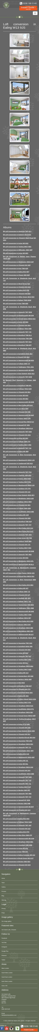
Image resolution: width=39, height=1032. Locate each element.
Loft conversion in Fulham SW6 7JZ (17, 592)
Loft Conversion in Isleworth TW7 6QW (18, 377)
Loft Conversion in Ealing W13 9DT (17, 272)
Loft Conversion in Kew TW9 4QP (16, 268)
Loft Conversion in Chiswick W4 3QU (18, 287)
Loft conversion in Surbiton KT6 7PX (18, 488)
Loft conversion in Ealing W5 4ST (16, 588)
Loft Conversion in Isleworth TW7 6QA (18, 342)
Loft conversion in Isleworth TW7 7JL (18, 747)
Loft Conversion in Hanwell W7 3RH (17, 425)
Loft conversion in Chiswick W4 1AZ (17, 492)
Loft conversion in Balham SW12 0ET (18, 618)
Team (3, 882)
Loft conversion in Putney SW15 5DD (18, 479)
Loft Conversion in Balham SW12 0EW (18, 502)
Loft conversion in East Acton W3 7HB (18, 538)
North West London (7, 981)
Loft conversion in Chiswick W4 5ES (17, 505)
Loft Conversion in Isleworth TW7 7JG (18, 332)
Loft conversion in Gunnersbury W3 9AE (19, 676)
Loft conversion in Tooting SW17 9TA (18, 702)
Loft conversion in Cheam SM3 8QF (17, 275)
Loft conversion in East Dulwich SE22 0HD (20, 731)
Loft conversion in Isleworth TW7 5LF (18, 656)
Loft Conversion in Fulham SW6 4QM (18, 508)
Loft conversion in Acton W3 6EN (16, 322)
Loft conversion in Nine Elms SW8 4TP (18, 835)
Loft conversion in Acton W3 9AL (16, 764)
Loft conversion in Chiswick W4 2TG (17, 689)
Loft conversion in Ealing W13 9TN (17, 832)
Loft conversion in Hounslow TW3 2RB (18, 338)
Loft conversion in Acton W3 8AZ (16, 653)
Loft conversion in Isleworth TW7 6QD (18, 777)
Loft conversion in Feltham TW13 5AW (18, 822)
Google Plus (5, 951)
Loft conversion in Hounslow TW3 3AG (18, 643)
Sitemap (4, 900)
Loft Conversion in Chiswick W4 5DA (18, 325)
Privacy (4, 908)
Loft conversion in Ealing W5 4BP (17, 451)
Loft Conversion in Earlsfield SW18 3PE (18, 646)
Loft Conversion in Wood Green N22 (17, 284)
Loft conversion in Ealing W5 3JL (16, 761)
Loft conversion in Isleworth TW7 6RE (18, 793)
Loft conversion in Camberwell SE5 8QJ (19, 463)
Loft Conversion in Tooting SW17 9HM (18, 615)
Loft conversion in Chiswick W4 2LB (17, 829)
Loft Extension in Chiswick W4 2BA (17, 357)
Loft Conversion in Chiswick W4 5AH (18, 294)
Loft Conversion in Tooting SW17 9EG (18, 247)
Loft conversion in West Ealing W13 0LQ (19, 531)
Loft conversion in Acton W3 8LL (16, 663)
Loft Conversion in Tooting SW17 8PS (18, 660)
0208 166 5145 (6, 1009)
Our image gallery (6, 921)
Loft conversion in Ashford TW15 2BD (18, 541)
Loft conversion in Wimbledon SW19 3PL (19, 561)
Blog (3, 895)
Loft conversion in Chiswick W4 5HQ (18, 650)
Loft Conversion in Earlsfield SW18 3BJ (18, 354)
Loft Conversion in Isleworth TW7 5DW (18, 312)
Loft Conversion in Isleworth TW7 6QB (18, 432)
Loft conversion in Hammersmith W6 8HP (19, 415)
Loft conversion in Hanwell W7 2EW (17, 800)
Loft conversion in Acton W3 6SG (16, 558)
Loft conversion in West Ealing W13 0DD (19, 621)
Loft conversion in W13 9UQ (15, 683)
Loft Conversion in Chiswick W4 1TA (17, 545)
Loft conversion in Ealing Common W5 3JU (20, 855)
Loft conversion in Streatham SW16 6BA (19, 842)
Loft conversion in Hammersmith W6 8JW (19, 838)
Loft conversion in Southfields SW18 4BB (19, 774)
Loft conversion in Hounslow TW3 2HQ (18, 741)
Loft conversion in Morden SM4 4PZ (17, 790)
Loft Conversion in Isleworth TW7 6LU (18, 231)
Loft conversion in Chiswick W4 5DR (18, 518)
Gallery (4, 887)
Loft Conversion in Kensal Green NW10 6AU (20, 319)
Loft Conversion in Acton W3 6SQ (16, 243)
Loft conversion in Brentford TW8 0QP (18, 521)
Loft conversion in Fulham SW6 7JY (17, 364)
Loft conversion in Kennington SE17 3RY (19, 751)
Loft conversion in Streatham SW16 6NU (19, 666)
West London (5, 968)
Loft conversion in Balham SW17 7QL (18, 601)
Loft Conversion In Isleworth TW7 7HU (18, 472)
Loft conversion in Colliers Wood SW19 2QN (20, 699)
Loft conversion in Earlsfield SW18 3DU (19, 692)
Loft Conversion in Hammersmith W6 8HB (19, 402)
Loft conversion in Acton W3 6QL (16, 848)
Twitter (3, 960)
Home (3, 878)
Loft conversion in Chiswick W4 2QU (18, 435)
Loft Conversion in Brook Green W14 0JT (19, 858)
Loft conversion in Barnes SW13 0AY (18, 624)
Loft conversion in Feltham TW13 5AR (18, 389)
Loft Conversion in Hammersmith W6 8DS (19, 360)
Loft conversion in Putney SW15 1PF (18, 418)
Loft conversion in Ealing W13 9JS (17, 754)
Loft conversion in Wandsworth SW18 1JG (20, 460)
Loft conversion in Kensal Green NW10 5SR (20, 716)
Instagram (4, 947)
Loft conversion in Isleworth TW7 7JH (18, 448)
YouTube (4, 942)
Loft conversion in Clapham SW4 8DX (18, 475)
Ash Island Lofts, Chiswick (9, 930)
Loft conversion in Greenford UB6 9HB (18, 845)
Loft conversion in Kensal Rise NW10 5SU (19, 576)
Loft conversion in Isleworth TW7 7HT (18, 525)
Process (4, 891)
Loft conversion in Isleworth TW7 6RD (18, 554)
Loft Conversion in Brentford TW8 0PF (18, 345)
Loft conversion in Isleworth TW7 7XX (18, 780)
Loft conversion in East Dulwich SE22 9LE (19, 373)
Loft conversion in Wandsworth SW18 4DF (20, 757)
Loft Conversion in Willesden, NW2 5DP (18, 250)
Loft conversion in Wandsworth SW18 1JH (20, 485)
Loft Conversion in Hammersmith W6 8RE (19, 370)
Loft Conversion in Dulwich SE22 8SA (18, 235)
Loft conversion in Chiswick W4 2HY (17, 770)
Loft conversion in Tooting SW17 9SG (18, 548)
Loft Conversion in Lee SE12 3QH (16, 409)
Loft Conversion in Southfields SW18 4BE (19, 512)
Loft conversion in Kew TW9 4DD (16, 303)
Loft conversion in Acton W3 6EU (16, 399)
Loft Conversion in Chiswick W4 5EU (17, 392)
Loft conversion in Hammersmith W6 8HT (19, 807)
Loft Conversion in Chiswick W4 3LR (17, 810)
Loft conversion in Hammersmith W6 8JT (19, 634)
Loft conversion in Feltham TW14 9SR (18, 329)
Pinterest (4, 955)
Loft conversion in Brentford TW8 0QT (18, 686)
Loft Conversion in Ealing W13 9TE (17, 290)
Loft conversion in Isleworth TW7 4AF (18, 825)
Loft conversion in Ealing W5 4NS (17, 696)
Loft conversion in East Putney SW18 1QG (20, 573)
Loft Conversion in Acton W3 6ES (16, 253)
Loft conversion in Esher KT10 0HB (17, 724)
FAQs (3, 913)
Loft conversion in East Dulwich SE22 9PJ (19, 495)
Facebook (4, 938)
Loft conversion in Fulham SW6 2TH (17, 441)
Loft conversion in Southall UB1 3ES (18, 598)
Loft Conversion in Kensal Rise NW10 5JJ (19, 422)
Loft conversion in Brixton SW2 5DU (17, 861)
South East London (7, 977)
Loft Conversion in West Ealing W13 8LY (19, 405)
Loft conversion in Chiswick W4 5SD (17, 728)
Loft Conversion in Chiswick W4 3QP (18, 265)
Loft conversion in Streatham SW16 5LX (19, 428)
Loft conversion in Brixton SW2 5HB (17, 803)
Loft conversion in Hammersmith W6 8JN (19, 315)
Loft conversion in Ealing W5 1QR (17, 515)
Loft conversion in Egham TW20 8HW (18, 300)
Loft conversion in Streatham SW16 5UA (19, 706)
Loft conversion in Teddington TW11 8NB (19, 608)
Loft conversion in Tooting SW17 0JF (18, 787)
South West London (7, 972)
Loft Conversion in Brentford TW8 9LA (18, 335)
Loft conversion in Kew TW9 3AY (16, 852)
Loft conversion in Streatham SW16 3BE (19, 628)
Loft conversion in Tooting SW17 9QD (18, 669)
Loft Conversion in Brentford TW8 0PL (18, 385)
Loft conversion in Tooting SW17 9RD (18, 445)
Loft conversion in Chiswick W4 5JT (17, 595)
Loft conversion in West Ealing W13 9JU (19, 528)
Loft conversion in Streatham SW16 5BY (19, 712)
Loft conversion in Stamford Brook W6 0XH (20, 737)
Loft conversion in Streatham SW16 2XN (19, 767)
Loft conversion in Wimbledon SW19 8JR (19, 498)
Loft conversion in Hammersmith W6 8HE (19, 611)
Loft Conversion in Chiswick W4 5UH (18, 865)
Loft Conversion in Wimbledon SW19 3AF (19, 262)
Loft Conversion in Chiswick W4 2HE (17, 412)
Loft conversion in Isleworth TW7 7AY (18, 797)
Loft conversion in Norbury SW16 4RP (18, 679)
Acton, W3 (4, 985)
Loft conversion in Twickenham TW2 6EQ (19, 605)
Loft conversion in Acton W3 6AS (16, 395)
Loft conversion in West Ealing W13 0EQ (19, 585)
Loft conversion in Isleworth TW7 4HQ (18, 535)
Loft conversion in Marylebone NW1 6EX (19, 631)
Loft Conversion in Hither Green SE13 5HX (19, 297)
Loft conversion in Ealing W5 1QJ (16, 673)
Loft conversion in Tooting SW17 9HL (18, 482)
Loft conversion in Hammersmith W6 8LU (19, 564)
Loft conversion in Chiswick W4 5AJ (17, 734)
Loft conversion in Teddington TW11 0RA (19, 367)
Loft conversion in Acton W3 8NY (16, 438)
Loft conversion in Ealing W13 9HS (17, 819)
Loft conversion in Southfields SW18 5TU (19, 709)
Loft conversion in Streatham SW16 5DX (19, 744)
